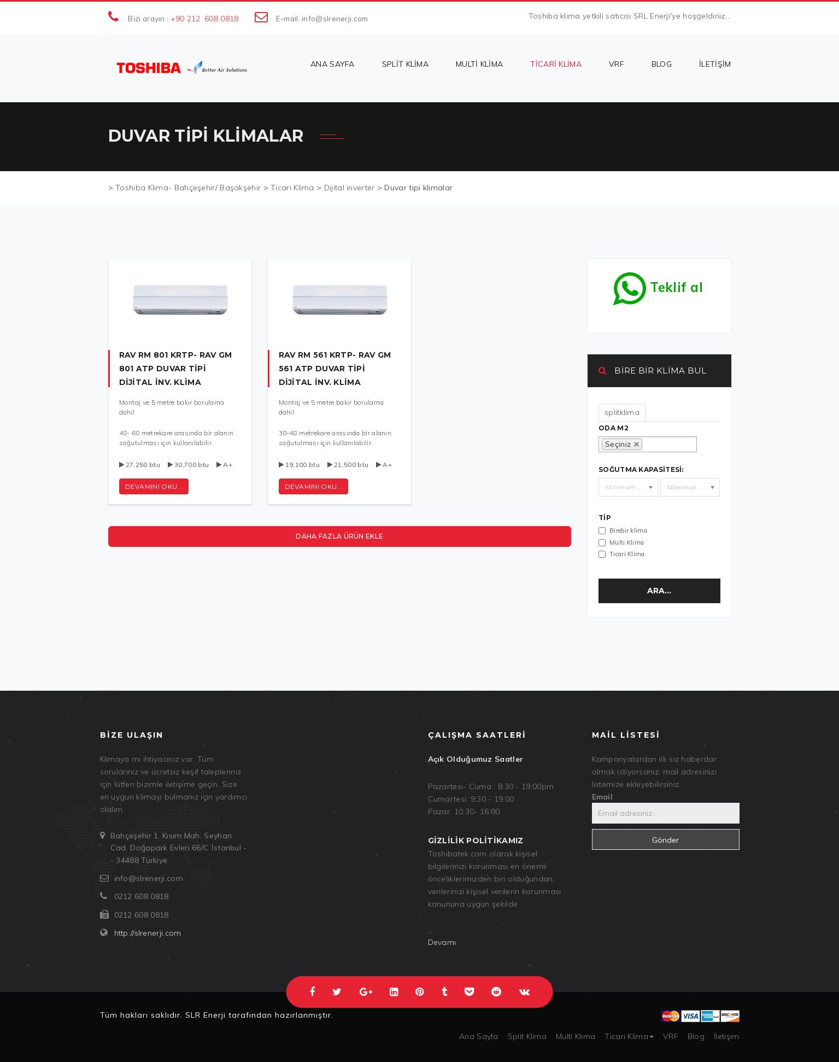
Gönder (665, 840)
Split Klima (405, 64)
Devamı (442, 942)
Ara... (659, 591)
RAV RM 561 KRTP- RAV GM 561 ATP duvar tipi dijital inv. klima (335, 368)
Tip (605, 518)
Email (602, 797)
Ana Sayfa (332, 64)
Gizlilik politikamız (476, 840)
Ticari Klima (556, 64)
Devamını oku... (314, 486)
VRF (616, 64)
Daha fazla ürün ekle (339, 536)
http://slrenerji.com (147, 933)
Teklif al (658, 284)
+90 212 (186, 19)
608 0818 (221, 19)
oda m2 (614, 428)
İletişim (715, 64)
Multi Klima (479, 64)
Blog (662, 64)
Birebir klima (628, 530)
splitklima (622, 412)
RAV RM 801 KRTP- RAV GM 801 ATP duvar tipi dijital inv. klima (175, 368)
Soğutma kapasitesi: (641, 469)
